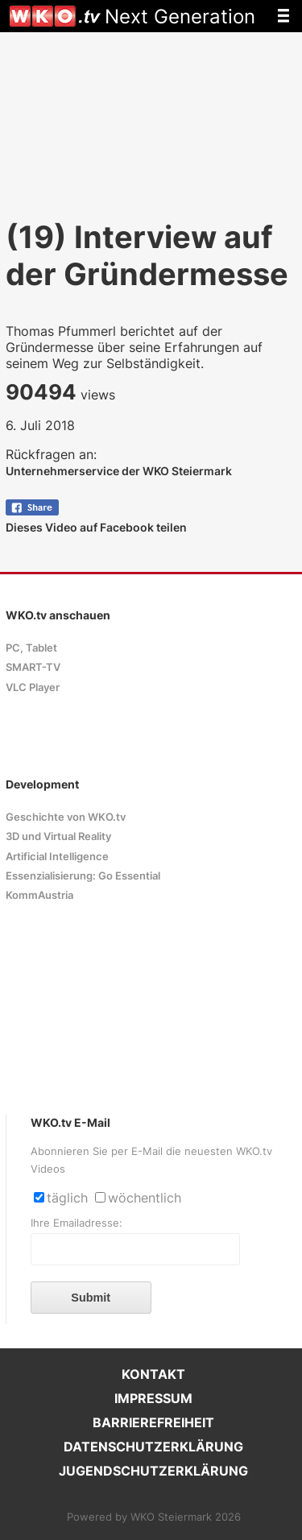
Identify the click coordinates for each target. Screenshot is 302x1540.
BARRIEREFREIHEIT (153, 1422)
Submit (90, 1297)
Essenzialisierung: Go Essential (83, 876)
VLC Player (33, 687)
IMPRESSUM (153, 1398)
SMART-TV (33, 667)
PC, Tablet (31, 648)
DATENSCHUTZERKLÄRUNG (153, 1447)
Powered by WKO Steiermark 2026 (154, 1517)
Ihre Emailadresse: (76, 1223)
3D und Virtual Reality (58, 836)
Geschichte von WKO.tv (66, 817)
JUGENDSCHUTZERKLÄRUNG (153, 1471)
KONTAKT (153, 1374)
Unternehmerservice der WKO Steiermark (119, 471)
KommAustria (39, 895)
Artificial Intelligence (57, 857)
